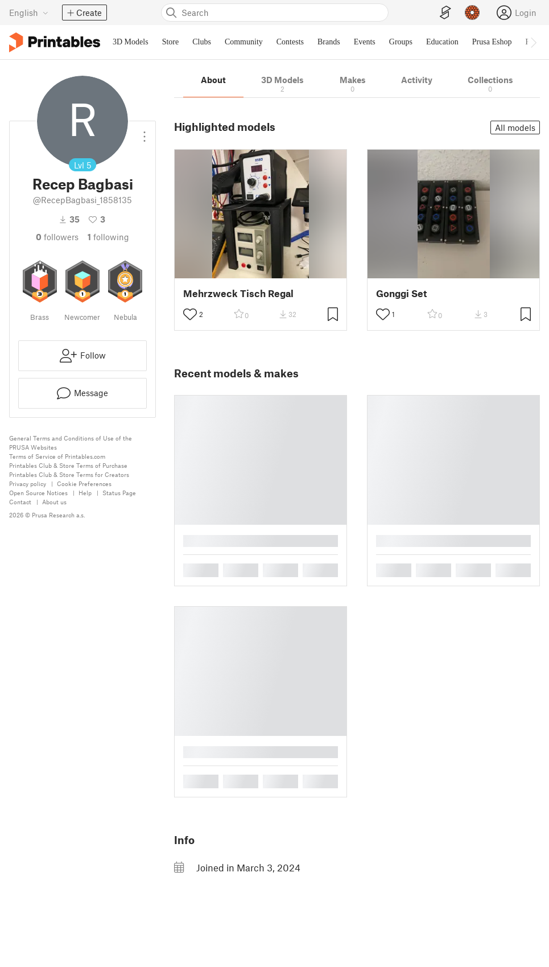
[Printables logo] (54, 42)
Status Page (119, 492)
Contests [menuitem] (290, 42)
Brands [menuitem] (328, 42)
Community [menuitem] (244, 42)
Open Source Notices (38, 492)
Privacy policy (27, 483)
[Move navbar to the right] (533, 42)
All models (515, 127)
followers (57, 237)
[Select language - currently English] (28, 12)
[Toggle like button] (190, 315)
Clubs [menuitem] (201, 42)
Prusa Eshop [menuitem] (492, 42)
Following (108, 237)
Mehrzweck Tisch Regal (238, 293)
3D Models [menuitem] (130, 42)
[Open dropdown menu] (144, 132)
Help (85, 492)
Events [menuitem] (364, 42)
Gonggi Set (401, 293)
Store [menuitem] (170, 42)
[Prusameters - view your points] (472, 12)
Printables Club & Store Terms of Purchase (68, 465)
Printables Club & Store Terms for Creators (69, 474)
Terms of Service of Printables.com (57, 456)
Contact (20, 501)
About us (54, 501)
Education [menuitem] (442, 42)
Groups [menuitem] (400, 42)
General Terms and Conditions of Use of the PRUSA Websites (70, 442)
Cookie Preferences (84, 483)
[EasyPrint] (445, 13)
